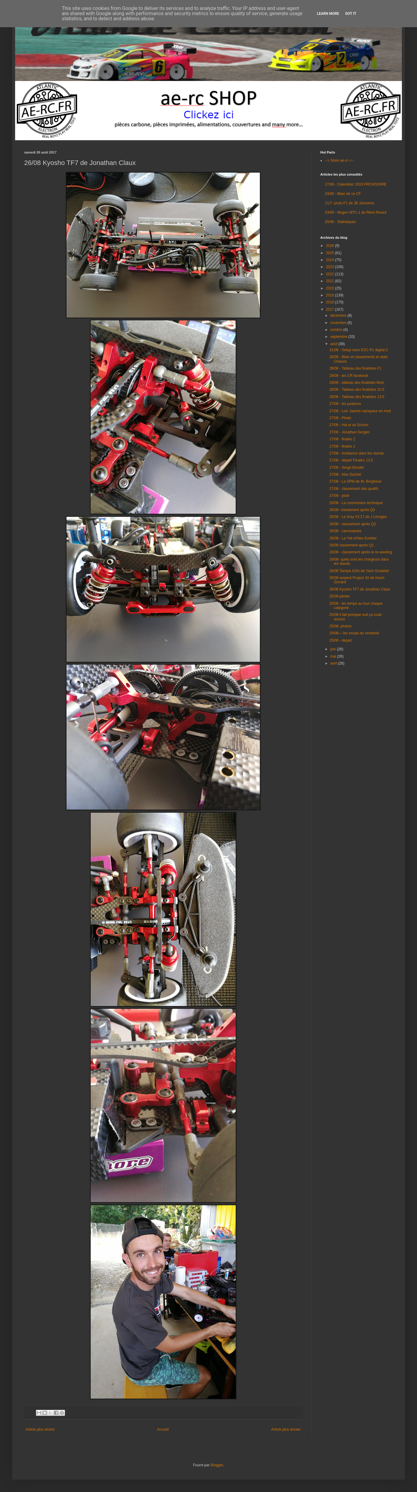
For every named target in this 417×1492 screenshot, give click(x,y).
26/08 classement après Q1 (351, 545)
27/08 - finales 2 (342, 439)
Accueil (163, 1429)
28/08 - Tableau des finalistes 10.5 (356, 389)
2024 (330, 260)
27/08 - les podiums (345, 404)
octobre (336, 330)
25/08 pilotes (339, 596)
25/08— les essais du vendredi (354, 633)
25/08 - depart (340, 640)
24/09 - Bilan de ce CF (343, 194)
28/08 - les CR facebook (348, 376)
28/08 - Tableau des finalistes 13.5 (356, 397)
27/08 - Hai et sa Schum (348, 425)
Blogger (217, 1465)
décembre (339, 315)
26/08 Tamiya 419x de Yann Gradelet (359, 571)
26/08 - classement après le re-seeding (360, 552)
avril (334, 663)
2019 (330, 295)
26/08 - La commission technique (356, 503)
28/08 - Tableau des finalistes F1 (355, 368)
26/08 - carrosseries (345, 531)
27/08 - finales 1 (342, 446)
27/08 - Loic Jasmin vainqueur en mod (360, 411)
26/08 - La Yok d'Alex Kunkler (353, 538)
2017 (330, 309)
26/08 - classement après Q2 (352, 524)
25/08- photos (340, 626)
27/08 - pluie (339, 496)
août (334, 344)
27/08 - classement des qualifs (353, 489)
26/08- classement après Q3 (352, 510)
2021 (330, 281)
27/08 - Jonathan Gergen (349, 432)
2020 (330, 288)
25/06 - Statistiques (340, 222)
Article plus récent (40, 1429)
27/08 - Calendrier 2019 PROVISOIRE (355, 184)
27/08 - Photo (340, 418)
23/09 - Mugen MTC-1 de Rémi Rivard (355, 212)
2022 (330, 274)
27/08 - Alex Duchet (345, 474)
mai (333, 656)
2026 (330, 246)
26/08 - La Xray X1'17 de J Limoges (358, 517)
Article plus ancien (286, 1429)
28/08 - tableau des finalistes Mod (356, 382)
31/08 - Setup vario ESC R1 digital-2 (358, 350)
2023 (330, 267)
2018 (330, 302)
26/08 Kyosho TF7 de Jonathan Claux (359, 589)
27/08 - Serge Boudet (346, 467)
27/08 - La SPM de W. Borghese (355, 481)
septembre (339, 337)
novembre (339, 323)
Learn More (328, 13)
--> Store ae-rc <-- (339, 160)
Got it (350, 13)
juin (333, 649)
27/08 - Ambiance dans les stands (356, 453)
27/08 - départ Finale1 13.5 (351, 460)
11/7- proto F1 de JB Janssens (349, 203)
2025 (330, 253)
